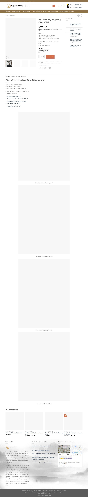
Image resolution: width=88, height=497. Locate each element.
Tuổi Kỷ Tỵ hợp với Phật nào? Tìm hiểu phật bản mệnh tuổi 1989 (75, 35)
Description (8, 76)
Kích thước (41, 48)
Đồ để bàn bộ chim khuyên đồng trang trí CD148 (54, 433)
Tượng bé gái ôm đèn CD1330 (14, 96)
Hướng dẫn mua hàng (63, 11)
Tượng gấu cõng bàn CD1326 (14, 106)
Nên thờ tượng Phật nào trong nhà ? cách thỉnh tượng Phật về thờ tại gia (76, 40)
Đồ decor (45, 11)
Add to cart (50, 56)
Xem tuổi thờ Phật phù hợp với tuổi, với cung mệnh (75, 24)
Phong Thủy (71, 11)
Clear (39, 52)
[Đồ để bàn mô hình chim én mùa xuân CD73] (34, 421)
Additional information (15, 76)
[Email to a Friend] (45, 68)
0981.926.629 (78, 7)
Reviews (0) (23, 76)
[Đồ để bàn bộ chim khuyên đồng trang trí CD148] (54, 421)
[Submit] (54, 6)
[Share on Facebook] (40, 68)
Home (7, 15)
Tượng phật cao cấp (16, 11)
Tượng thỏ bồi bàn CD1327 (13, 103)
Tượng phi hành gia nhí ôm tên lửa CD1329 (17, 98)
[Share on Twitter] (42, 68)
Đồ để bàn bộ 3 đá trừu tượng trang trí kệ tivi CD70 (73, 433)
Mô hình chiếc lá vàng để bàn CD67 (14, 432)
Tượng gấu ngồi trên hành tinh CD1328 (16, 101)
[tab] (8, 76)
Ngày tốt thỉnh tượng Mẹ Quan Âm (76, 29)
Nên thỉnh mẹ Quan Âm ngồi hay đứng (75, 45)
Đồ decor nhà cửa (12, 15)
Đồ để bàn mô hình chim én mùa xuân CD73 (34, 433)
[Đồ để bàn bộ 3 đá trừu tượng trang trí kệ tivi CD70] (73, 421)
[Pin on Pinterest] (47, 68)
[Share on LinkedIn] (49, 68)
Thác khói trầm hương (37, 11)
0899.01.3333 (78, 4)
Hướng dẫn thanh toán (53, 11)
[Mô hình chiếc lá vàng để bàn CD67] (15, 421)
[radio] (41, 51)
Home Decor (8, 11)
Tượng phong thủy (27, 11)
